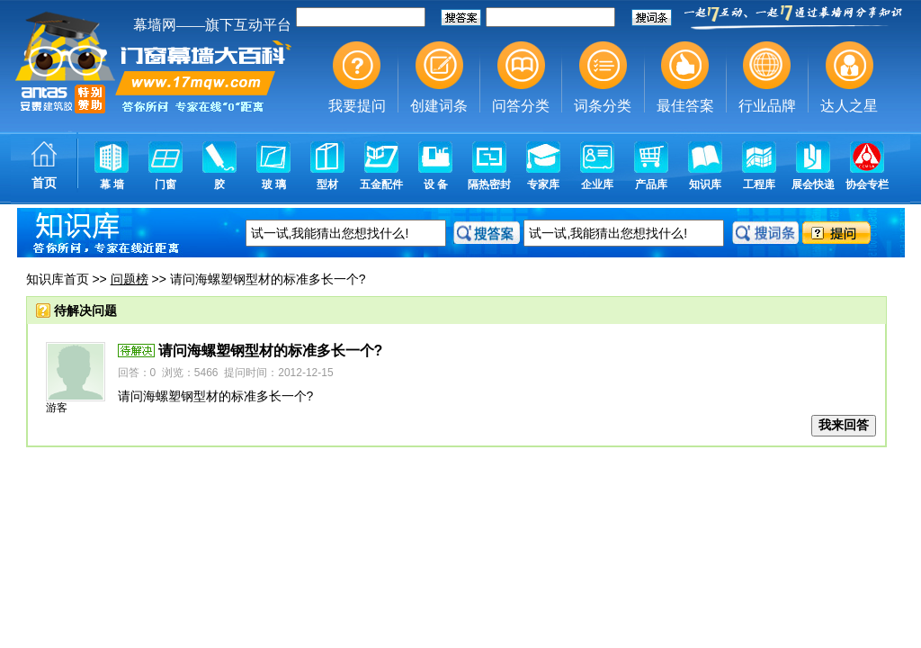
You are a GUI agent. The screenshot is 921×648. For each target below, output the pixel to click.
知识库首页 (57, 279)
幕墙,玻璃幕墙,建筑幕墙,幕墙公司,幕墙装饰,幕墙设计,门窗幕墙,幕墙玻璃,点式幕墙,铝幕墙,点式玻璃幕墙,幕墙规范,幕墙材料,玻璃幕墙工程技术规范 (460, 103)
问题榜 (129, 279)
